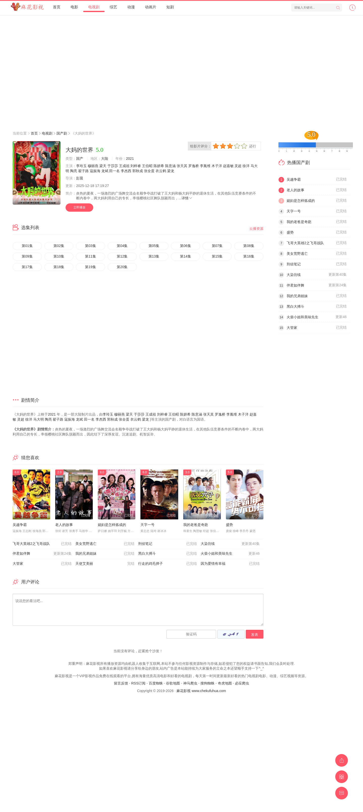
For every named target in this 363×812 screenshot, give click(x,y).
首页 (56, 7)
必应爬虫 (242, 683)
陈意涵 (170, 166)
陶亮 (73, 171)
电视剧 (94, 7)
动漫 (131, 7)
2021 (130, 159)
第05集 (154, 246)
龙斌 (104, 171)
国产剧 (61, 133)
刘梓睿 (135, 166)
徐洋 (246, 166)
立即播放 (79, 207)
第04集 (122, 246)
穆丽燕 (93, 166)
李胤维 (205, 166)
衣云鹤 (161, 171)
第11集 (90, 256)
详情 (187, 198)
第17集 (27, 267)
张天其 (182, 166)
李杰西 (126, 171)
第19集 (90, 267)
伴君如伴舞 (42, 553)
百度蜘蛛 (156, 683)
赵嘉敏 (228, 166)
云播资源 (256, 229)
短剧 (170, 7)
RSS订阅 (138, 683)
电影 (74, 7)
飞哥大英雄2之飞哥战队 (42, 543)
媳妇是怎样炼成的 (112, 525)
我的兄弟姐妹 (104, 553)
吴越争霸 (20, 525)
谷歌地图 (173, 683)
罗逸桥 (193, 166)
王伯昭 (147, 166)
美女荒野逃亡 (104, 543)
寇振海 (95, 171)
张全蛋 (149, 171)
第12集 (122, 256)
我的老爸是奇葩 (195, 525)
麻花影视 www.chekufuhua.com (201, 691)
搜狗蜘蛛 (207, 683)
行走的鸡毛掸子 (167, 563)
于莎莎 (112, 166)
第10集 (59, 256)
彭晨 (79, 178)
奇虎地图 (225, 683)
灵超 (237, 166)
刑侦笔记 (167, 543)
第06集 (185, 246)
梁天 (102, 166)
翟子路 (83, 171)
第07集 (217, 246)
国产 (79, 159)
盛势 (229, 525)
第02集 (59, 246)
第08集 (248, 246)
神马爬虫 (190, 683)
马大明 (38, 419)
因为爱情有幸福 (230, 563)
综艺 (113, 7)
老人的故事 (64, 525)
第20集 (122, 267)
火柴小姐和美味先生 (230, 553)
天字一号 (147, 525)
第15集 (217, 256)
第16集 (248, 256)
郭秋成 (137, 171)
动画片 (150, 7)
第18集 (59, 267)
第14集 (185, 256)
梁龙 (170, 171)
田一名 (114, 171)
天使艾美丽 (104, 563)
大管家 (42, 563)
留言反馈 (121, 683)
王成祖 (124, 166)
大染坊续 (230, 543)
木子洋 (216, 166)
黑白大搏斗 (167, 553)
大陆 (104, 159)
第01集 (27, 246)
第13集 (154, 256)
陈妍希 (159, 166)
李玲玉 (81, 166)
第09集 (27, 256)
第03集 (90, 246)
